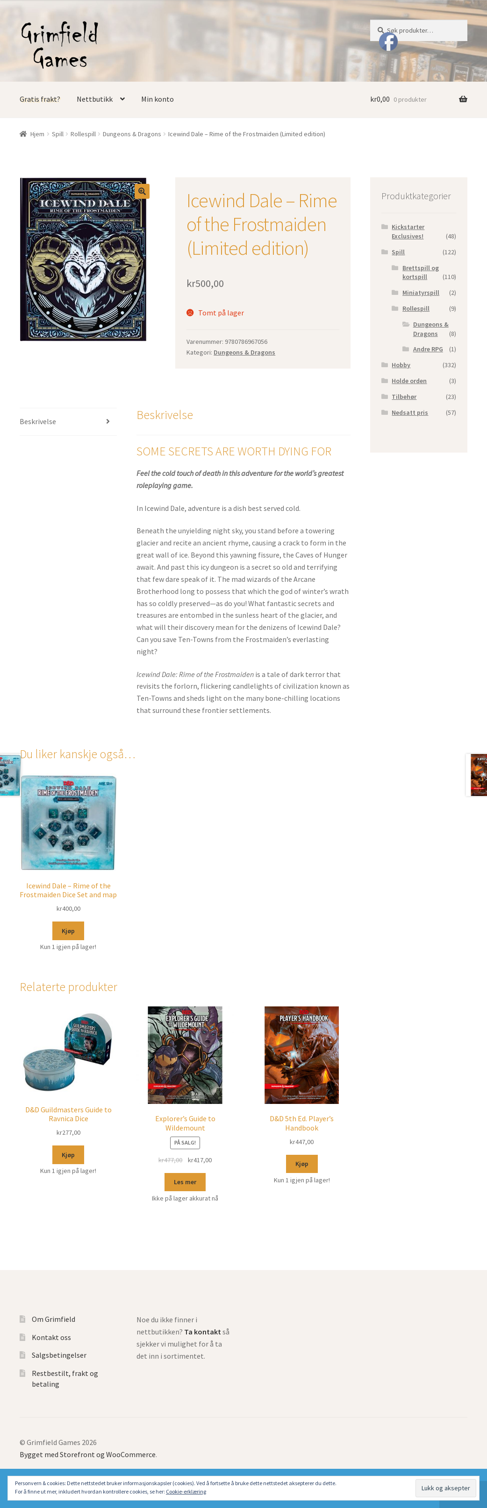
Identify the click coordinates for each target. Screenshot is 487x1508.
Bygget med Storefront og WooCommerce (88, 1454)
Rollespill (83, 134)
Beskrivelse (38, 421)
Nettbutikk (95, 99)
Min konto (157, 99)
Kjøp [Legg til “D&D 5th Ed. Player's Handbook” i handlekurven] (301, 1163)
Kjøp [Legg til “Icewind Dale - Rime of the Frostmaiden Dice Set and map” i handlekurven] (68, 931)
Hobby (401, 365)
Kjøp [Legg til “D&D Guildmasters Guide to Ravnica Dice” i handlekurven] (68, 1155)
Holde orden (409, 381)
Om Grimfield (53, 1319)
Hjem (37, 134)
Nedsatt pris (410, 412)
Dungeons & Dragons (132, 134)
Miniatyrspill (420, 292)
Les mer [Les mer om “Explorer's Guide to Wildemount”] (185, 1182)
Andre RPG (428, 349)
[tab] (68, 422)
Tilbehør (404, 396)
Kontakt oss (51, 1337)
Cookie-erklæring (186, 1491)
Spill (58, 134)
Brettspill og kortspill (420, 272)
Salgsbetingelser (59, 1355)
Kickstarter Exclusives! (408, 231)
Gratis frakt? (40, 99)
